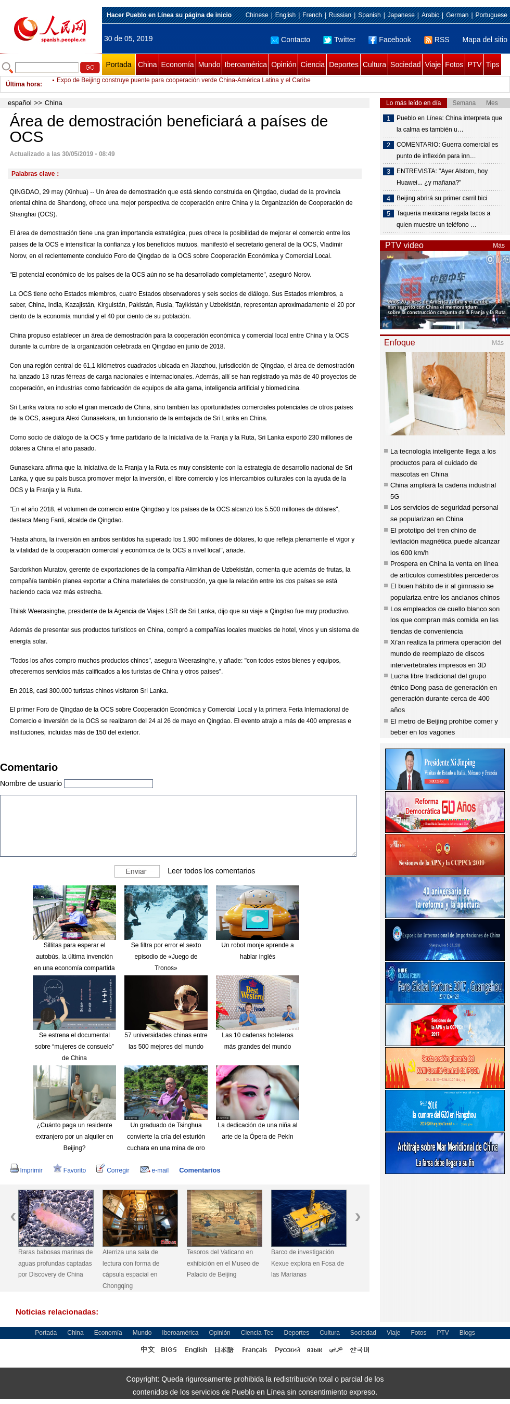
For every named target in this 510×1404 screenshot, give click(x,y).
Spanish (369, 15)
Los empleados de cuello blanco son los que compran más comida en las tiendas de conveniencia (445, 620)
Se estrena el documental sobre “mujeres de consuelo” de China (74, 1046)
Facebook (389, 39)
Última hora (23, 84)
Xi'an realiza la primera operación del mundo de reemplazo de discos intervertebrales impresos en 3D (445, 653)
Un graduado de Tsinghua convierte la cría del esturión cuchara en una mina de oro (166, 1136)
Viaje (433, 64)
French (312, 15)
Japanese (401, 15)
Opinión (283, 64)
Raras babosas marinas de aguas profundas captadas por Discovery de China (55, 1263)
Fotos (454, 64)
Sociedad (405, 64)
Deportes (344, 64)
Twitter (339, 39)
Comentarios (199, 1170)
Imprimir (26, 1170)
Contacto (290, 39)
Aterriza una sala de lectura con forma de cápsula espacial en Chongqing (131, 1269)
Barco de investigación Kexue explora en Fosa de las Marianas (307, 1263)
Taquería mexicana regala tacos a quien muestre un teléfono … (443, 219)
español (20, 103)
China (147, 64)
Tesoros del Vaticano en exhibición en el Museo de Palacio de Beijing (223, 1263)
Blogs (467, 1332)
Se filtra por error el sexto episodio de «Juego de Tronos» (166, 956)
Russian (340, 15)
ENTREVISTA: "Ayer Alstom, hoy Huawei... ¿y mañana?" (442, 177)
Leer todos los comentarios (211, 871)
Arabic (430, 15)
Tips (493, 64)
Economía (177, 64)
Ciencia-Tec (257, 1332)
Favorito (69, 1170)
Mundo (209, 64)
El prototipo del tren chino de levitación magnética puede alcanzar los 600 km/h (445, 541)
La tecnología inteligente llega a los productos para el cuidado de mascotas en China (443, 462)
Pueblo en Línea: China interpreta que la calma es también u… (449, 123)
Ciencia (312, 64)
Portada (118, 64)
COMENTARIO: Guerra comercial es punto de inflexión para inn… (447, 150)
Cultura (374, 64)
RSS (437, 39)
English (285, 15)
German (457, 15)
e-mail (154, 1170)
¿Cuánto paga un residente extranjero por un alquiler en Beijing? (74, 1136)
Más (499, 245)
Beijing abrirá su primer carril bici (442, 198)
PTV (474, 64)
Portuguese (491, 15)
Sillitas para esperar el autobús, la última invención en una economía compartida (74, 956)
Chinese (257, 15)
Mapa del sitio (485, 39)
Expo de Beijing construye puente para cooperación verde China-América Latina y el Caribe (184, 84)
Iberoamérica (245, 64)
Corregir (112, 1170)
